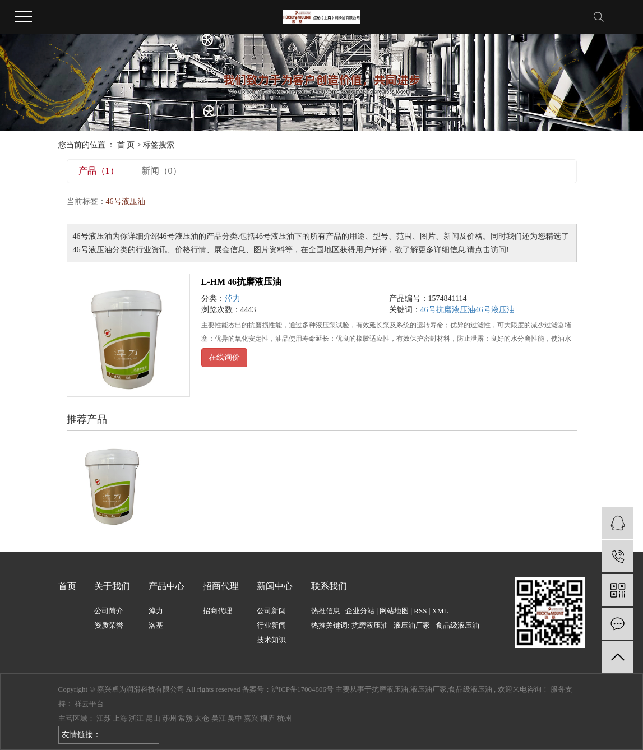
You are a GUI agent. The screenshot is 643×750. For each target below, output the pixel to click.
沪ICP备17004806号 (302, 689)
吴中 (235, 718)
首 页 (126, 145)
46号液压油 (495, 309)
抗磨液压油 (369, 625)
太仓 (202, 718)
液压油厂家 (412, 625)
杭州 (284, 718)
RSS (420, 611)
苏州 (169, 718)
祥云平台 (89, 704)
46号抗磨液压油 (447, 309)
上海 (120, 718)
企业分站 (359, 611)
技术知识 (271, 640)
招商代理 (217, 611)
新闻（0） (161, 170)
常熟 (185, 718)
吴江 (218, 718)
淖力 (232, 298)
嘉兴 (251, 718)
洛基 (156, 625)
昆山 (153, 718)
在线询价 (224, 357)
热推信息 (325, 611)
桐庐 (267, 718)
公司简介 (108, 611)
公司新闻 (271, 611)
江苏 (103, 718)
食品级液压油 (457, 625)
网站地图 (394, 611)
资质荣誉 (108, 625)
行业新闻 (271, 625)
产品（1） (98, 170)
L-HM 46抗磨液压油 (241, 281)
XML (440, 611)
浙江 (136, 718)
